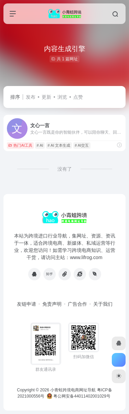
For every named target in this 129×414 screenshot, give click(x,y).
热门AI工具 (20, 145)
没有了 (64, 169)
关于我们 (102, 304)
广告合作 (77, 304)
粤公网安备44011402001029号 (78, 396)
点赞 (78, 97)
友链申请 (26, 304)
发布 (30, 97)
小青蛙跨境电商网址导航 (73, 390)
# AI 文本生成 (58, 145)
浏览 (62, 97)
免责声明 (52, 304)
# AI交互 (82, 145)
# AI (40, 145)
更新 (46, 97)
